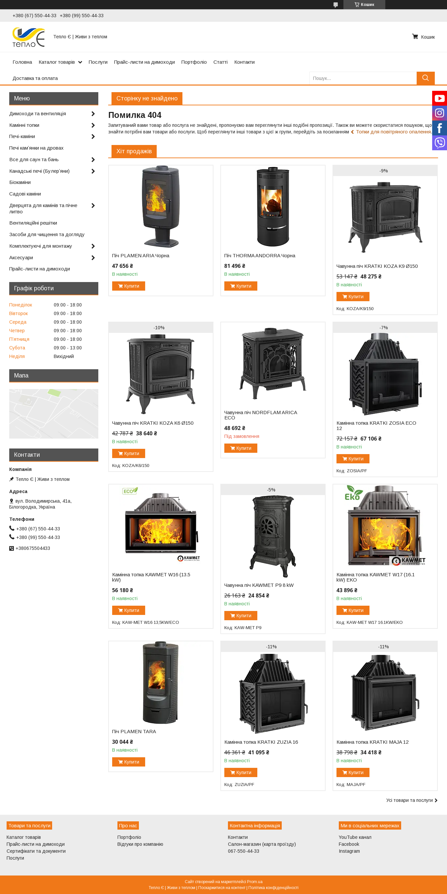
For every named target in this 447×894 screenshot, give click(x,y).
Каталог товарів (57, 62)
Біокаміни (20, 182)
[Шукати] (426, 78)
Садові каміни (25, 194)
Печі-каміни (22, 136)
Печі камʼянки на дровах (36, 148)
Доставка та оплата (35, 78)
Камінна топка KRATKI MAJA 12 (372, 742)
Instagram (349, 851)
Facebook (349, 844)
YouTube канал (355, 837)
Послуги (98, 62)
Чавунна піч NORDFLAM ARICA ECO (260, 415)
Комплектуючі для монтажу (40, 246)
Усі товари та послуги (409, 800)
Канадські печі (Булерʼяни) (39, 171)
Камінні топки (24, 125)
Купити (131, 286)
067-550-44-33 (243, 851)
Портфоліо (194, 62)
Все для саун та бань (34, 159)
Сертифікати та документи (36, 851)
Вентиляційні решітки (33, 223)
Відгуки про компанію (140, 844)
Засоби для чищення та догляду (47, 234)
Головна (22, 62)
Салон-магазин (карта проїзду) (262, 844)
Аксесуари (21, 257)
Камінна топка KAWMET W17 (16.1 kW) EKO (375, 577)
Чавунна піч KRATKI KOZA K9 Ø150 (377, 266)
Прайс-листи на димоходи (144, 62)
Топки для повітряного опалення (393, 131)
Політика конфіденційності (273, 887)
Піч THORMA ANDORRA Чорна (259, 255)
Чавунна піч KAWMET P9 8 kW (259, 585)
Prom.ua (255, 881)
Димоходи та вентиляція (37, 113)
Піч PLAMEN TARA (134, 731)
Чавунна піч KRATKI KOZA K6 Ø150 (152, 423)
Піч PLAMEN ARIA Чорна (140, 255)
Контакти (244, 62)
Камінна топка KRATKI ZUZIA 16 (261, 742)
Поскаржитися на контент (221, 887)
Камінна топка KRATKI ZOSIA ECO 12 (376, 425)
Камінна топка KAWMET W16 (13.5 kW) (151, 577)
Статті (220, 62)
